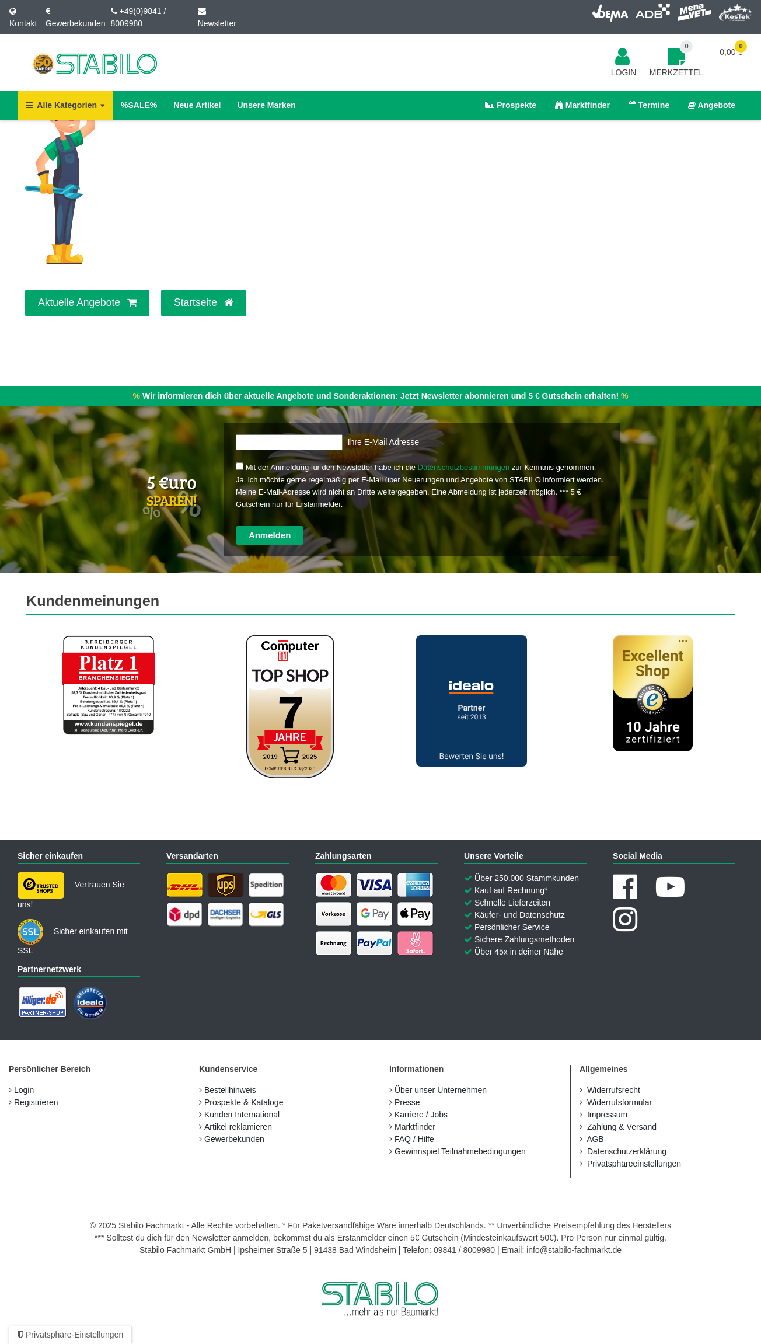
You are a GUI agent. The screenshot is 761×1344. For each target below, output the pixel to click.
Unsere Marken (266, 105)
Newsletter (217, 23)
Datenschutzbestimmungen (464, 467)
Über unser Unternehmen (441, 1090)
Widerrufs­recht (613, 1090)
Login (24, 1090)
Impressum (607, 1114)
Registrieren (36, 1102)
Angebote (711, 105)
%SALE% (139, 105)
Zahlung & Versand (622, 1126)
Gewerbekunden (76, 23)
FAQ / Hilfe (414, 1139)
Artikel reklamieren (238, 1126)
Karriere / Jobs (421, 1114)
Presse (407, 1102)
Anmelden (270, 535)
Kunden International (242, 1114)
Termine (649, 105)
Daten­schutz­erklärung (626, 1151)
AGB (595, 1139)
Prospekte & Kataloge (243, 1102)
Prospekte (510, 105)
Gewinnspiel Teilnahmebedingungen (460, 1151)
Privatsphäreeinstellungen (634, 1163)
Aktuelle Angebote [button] (87, 302)
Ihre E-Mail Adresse (383, 442)
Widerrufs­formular (619, 1102)
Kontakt (23, 23)
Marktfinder (582, 105)
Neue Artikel (197, 105)
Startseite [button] (203, 302)
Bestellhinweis (230, 1090)
